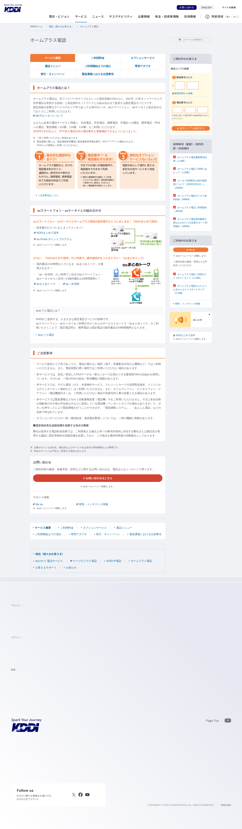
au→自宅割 (71, 283)
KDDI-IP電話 (113, 560)
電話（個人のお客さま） (49, 554)
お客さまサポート (46, 567)
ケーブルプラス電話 (83, 560)
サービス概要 (53, 57)
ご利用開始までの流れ (98, 66)
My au (38, 504)
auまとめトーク (45, 283)
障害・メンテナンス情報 (92, 504)
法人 (235, 16)
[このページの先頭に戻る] (218, 721)
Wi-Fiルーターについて (48, 115)
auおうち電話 (46, 334)
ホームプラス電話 (141, 560)
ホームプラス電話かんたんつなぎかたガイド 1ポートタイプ (190, 289)
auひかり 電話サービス (49, 560)
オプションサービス (143, 57)
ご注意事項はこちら (47, 195)
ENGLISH (208, 7)
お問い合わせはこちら (97, 478)
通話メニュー (53, 66)
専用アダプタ (143, 66)
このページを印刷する (191, 39)
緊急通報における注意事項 (98, 74)
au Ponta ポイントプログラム (53, 239)
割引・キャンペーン (53, 74)
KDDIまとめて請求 (46, 232)
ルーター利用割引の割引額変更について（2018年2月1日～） (190, 184)
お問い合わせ (186, 7)
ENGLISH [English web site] (226, 805)
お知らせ (71, 567)
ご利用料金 (97, 57)
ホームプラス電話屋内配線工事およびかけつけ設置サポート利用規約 (190, 223)
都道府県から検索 (182, 93)
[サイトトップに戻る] (13, 8)
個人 (229, 16)
